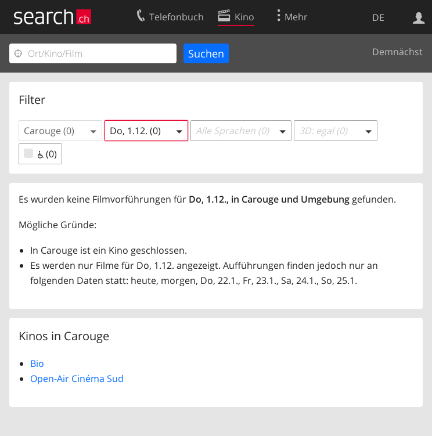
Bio (37, 363)
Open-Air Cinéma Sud (77, 378)
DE (378, 17)
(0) (40, 153)
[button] (60, 130)
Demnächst (397, 51)
